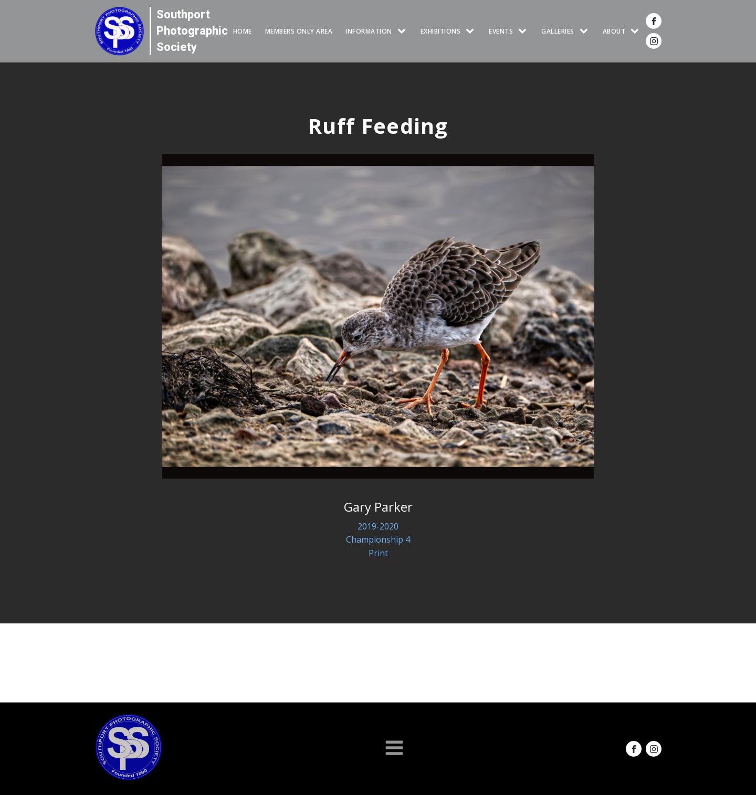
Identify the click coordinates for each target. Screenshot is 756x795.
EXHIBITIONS (441, 31)
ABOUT (614, 31)
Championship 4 (378, 539)
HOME (242, 31)
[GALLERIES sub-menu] (586, 31)
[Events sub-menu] (524, 31)
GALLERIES (557, 31)
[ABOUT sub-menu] (637, 31)
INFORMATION (368, 31)
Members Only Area (299, 31)
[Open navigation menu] (394, 749)
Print (378, 553)
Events (501, 31)
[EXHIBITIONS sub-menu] (472, 31)
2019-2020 (378, 526)
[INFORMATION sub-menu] (403, 31)
